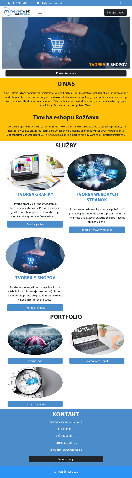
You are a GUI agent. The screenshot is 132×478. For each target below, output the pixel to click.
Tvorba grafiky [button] (35, 224)
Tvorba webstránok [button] (97, 360)
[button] (10, 42)
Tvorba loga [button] (35, 360)
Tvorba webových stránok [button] (97, 229)
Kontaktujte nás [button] (66, 73)
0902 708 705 (18, 2)
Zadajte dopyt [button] (115, 12)
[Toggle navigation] (40, 12)
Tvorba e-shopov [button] (35, 307)
